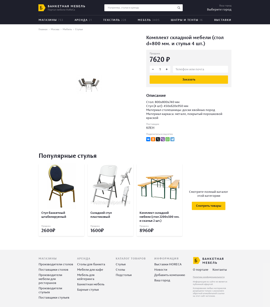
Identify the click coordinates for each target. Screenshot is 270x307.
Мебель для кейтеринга (86, 277)
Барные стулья (88, 289)
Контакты (219, 270)
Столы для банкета (91, 264)
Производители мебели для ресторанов (50, 279)
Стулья (121, 264)
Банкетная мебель (90, 284)
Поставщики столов (53, 270)
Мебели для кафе (90, 270)
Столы (120, 270)
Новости (160, 270)
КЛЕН (150, 128)
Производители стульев (50, 290)
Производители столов (56, 264)
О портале (200, 270)
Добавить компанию (169, 275)
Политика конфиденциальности (209, 277)
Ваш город (162, 280)
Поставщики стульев (54, 297)
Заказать (189, 79)
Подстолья (124, 275)
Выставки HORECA (167, 264)
